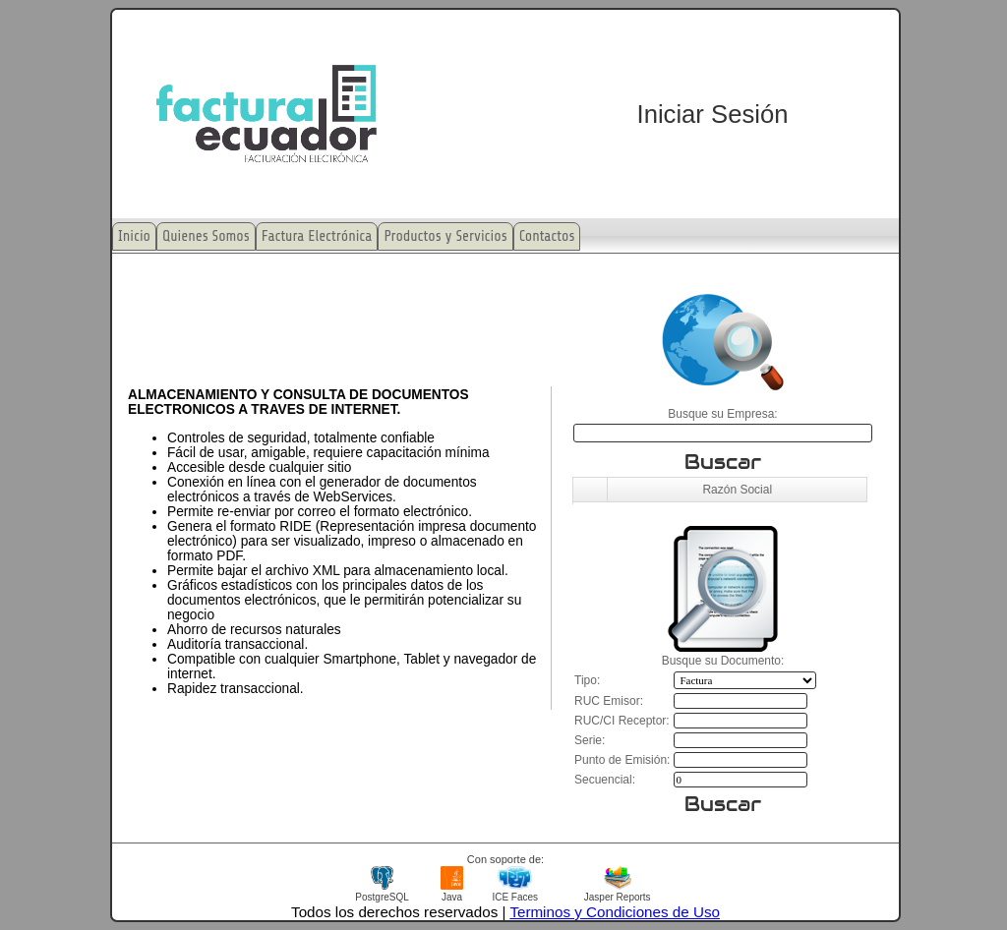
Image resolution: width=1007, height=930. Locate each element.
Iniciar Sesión (713, 114)
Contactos (547, 236)
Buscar (722, 462)
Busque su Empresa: (722, 414)
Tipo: (587, 680)
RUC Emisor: (608, 701)
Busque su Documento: (723, 661)
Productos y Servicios (445, 236)
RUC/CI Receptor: (622, 720)
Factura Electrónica (317, 236)
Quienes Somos (206, 236)
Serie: (589, 740)
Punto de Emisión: (622, 760)
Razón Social (737, 489)
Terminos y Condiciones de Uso (614, 911)
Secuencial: (604, 779)
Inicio (134, 236)
